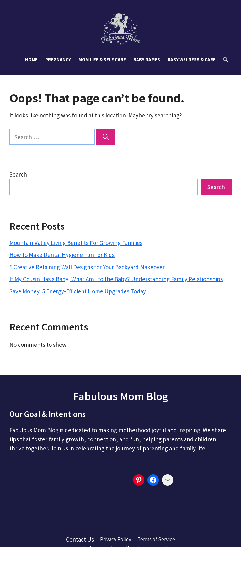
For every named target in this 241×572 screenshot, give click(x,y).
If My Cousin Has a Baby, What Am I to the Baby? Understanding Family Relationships (116, 279)
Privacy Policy (115, 539)
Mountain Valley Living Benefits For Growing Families (75, 243)
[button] (225, 59)
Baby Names (146, 60)
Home (31, 60)
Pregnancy (58, 60)
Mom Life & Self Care (102, 60)
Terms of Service (156, 539)
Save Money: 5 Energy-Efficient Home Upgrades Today (77, 291)
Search (18, 174)
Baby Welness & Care (192, 60)
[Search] (105, 137)
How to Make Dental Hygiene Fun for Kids (62, 255)
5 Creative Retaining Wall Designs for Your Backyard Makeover (87, 267)
